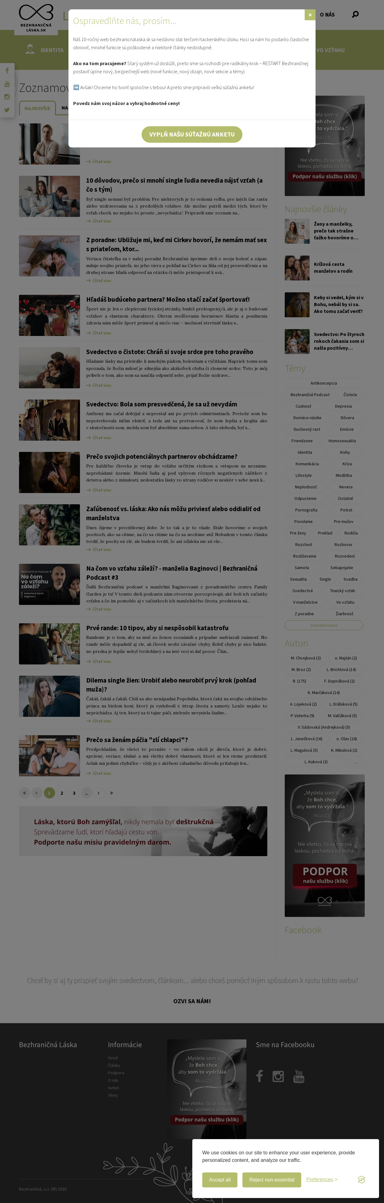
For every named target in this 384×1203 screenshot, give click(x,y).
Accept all (220, 1179)
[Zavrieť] (310, 14)
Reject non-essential (271, 1179)
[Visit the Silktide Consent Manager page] (361, 1179)
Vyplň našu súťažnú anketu (192, 134)
